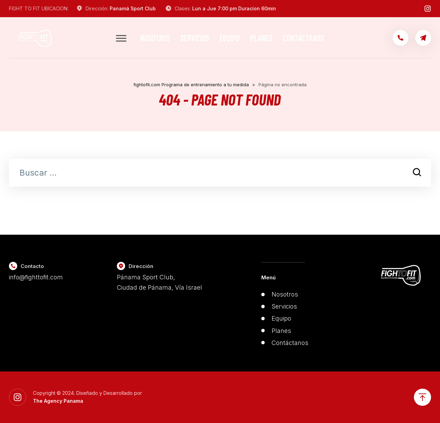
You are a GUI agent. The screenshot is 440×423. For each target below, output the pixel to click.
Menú (268, 277)
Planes (261, 37)
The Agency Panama (58, 401)
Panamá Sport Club (133, 8)
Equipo (229, 37)
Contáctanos (303, 37)
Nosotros (155, 37)
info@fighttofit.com (36, 277)
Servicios (194, 37)
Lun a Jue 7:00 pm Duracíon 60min (234, 8)
